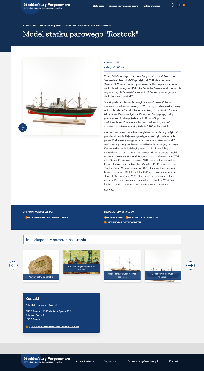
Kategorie (98, 5)
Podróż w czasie (151, 5)
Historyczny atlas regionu (123, 5)
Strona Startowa (84, 361)
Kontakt (173, 361)
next (190, 265)
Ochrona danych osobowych (143, 361)
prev (13, 265)
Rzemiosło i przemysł (38, 25)
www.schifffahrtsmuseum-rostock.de (53, 326)
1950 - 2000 (63, 25)
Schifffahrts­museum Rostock (48, 217)
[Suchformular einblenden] (172, 5)
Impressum (110, 361)
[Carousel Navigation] (102, 265)
